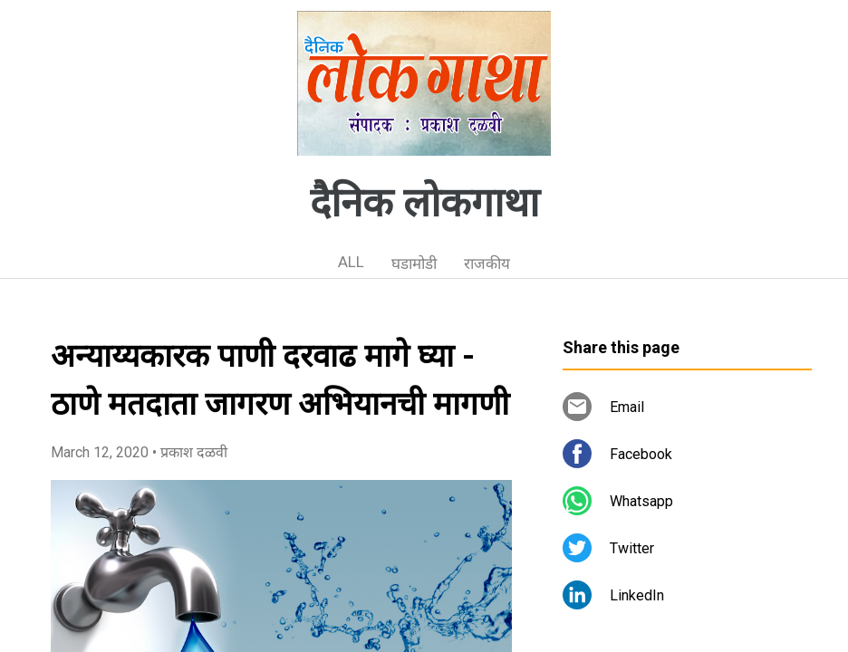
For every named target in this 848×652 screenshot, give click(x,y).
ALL (351, 262)
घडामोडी (414, 263)
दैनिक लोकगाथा (424, 202)
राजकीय (487, 263)
